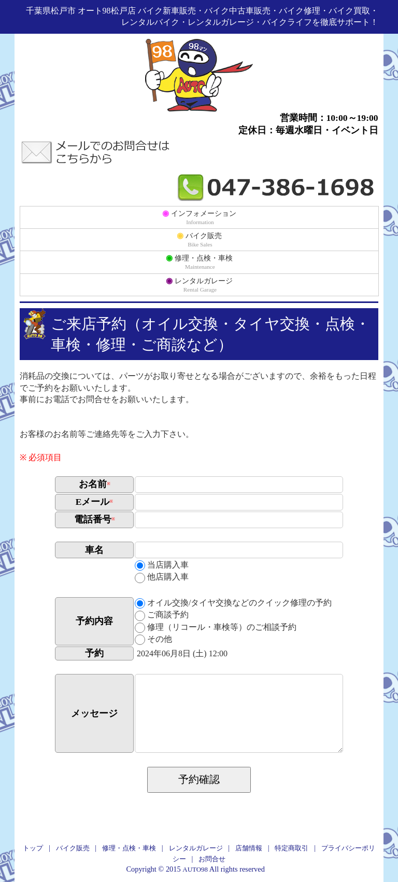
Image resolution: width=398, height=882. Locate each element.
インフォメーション (199, 217)
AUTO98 (195, 869)
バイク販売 (199, 239)
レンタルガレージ (199, 284)
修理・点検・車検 (199, 261)
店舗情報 (248, 848)
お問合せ (211, 859)
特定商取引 (291, 848)
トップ (33, 848)
